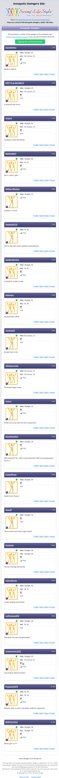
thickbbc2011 (11, 437)
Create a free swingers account (17, 37)
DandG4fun (10, 48)
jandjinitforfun (12, 260)
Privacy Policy (36, 777)
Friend (52, 74)
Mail (41, 74)
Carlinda (9, 545)
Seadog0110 (11, 224)
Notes (46, 74)
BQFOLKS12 (11, 722)
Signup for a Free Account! (30, 42)
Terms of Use (24, 777)
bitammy (9, 295)
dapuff (8, 510)
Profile (35, 74)
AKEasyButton (12, 189)
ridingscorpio (11, 366)
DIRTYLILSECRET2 (14, 83)
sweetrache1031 (13, 651)
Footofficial (10, 475)
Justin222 (10, 331)
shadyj (8, 118)
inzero (8, 401)
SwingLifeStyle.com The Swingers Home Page (34, 20)
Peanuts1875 (11, 687)
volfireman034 (12, 616)
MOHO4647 (10, 154)
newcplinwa (11, 581)
